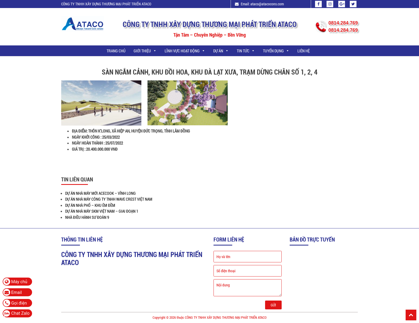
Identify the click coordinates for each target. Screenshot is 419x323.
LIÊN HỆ (303, 50)
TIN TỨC (246, 50)
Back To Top (411, 315)
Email (12, 292)
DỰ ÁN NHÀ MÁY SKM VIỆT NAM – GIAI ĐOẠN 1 (101, 211)
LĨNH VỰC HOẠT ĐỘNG (185, 50)
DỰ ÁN (221, 50)
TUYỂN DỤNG (276, 50)
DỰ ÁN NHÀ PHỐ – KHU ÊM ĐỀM (90, 205)
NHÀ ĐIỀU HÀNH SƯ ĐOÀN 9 (87, 217)
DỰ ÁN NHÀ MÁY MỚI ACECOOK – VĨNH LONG (100, 193)
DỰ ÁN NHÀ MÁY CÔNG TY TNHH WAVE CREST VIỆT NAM (108, 199)
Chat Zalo (20, 313)
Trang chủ (116, 50)
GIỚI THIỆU (145, 50)
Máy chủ (15, 281)
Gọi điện (15, 302)
